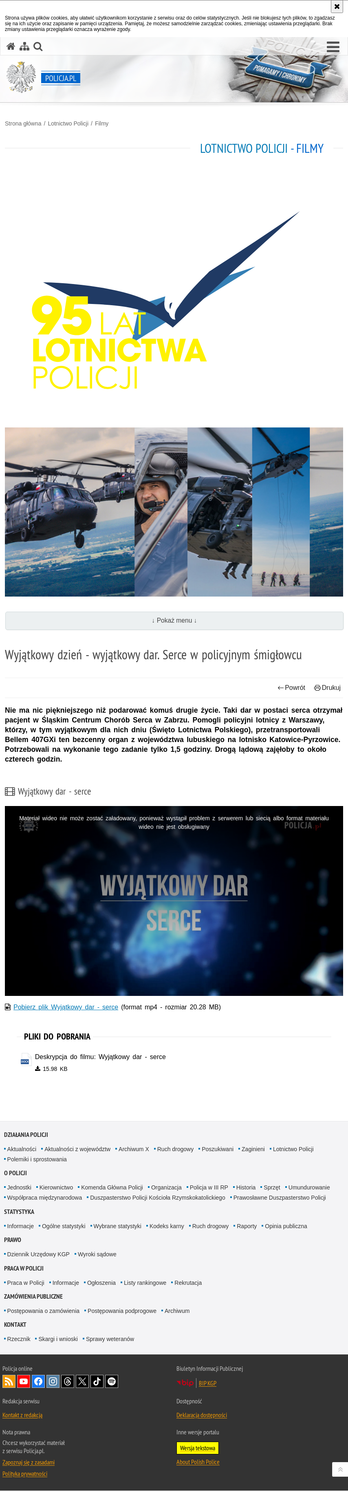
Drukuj (327, 687)
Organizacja (166, 1188)
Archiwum (177, 1311)
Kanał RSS (8, 1381)
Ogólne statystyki (64, 1226)
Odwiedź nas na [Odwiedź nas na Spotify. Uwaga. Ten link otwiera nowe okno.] (111, 1381)
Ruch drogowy (175, 1149)
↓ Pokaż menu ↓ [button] (174, 620)
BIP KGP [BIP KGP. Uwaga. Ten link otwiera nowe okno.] (207, 1383)
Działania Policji (26, 1134)
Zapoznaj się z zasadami (28, 1462)
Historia (245, 1188)
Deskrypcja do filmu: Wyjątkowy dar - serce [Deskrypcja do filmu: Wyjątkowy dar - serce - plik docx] (100, 1056)
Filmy (101, 123)
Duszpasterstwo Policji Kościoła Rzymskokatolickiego (157, 1198)
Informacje (20, 1226)
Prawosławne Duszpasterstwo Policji (279, 1198)
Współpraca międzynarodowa (44, 1198)
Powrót (291, 687)
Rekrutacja (188, 1283)
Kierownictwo (56, 1188)
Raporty (247, 1226)
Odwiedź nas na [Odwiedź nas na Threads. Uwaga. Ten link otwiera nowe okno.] (67, 1381)
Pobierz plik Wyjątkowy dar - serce (65, 1007)
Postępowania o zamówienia (43, 1311)
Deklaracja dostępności (201, 1415)
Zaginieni (253, 1149)
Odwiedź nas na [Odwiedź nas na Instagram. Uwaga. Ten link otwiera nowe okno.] (52, 1381)
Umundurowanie (309, 1188)
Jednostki (19, 1188)
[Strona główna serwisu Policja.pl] (11, 46)
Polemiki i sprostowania (37, 1159)
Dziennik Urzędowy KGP (38, 1254)
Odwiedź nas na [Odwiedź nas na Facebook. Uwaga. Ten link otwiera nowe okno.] (38, 1381)
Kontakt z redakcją (22, 1415)
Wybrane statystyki (117, 1226)
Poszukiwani (217, 1149)
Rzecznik (19, 1339)
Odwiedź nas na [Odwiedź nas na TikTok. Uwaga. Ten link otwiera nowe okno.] (97, 1381)
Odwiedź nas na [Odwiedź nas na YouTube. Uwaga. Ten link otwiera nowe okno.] (23, 1381)
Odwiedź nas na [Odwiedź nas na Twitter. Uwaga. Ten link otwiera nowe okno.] (82, 1381)
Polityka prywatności (24, 1474)
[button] (333, 47)
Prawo (12, 1240)
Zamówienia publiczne (33, 1297)
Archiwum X (134, 1149)
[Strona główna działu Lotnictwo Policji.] (174, 298)
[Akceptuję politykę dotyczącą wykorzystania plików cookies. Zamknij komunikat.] (337, 6)
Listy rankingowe (145, 1283)
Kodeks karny (167, 1226)
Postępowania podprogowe (122, 1311)
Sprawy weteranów (110, 1339)
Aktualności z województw (77, 1149)
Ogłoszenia (101, 1283)
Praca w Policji (24, 1268)
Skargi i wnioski (57, 1339)
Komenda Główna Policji (112, 1188)
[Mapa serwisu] (24, 46)
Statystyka (19, 1211)
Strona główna (23, 123)
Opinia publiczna (286, 1226)
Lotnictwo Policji (68, 123)
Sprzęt (272, 1188)
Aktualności (22, 1149)
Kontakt (15, 1325)
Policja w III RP (209, 1188)
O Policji (15, 1173)
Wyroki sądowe (97, 1254)
